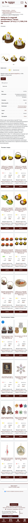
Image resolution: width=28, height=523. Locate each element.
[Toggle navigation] (3, 2)
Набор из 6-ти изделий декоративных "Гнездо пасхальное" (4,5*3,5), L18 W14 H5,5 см (7, 251)
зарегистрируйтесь (15, 73)
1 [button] (13, 64)
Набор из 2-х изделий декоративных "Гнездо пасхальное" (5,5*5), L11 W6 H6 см (7, 168)
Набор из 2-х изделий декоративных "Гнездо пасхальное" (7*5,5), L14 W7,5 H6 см (7, 209)
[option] (14, 40)
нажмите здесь (10, 513)
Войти (3, 78)
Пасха (25, 116)
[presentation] (7, 497)
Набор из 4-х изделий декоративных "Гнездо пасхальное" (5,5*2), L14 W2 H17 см (21, 293)
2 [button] (14, 64)
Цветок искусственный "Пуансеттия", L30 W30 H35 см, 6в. (21, 418)
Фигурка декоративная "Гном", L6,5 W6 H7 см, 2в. (7, 418)
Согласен (10, 516)
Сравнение (4, 86)
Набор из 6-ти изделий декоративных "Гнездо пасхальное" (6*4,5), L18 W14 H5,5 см (21, 251)
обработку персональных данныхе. (17, 491)
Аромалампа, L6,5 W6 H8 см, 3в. (21, 336)
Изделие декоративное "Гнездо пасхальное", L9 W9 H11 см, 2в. (7, 292)
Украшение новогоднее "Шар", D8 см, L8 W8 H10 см (21, 459)
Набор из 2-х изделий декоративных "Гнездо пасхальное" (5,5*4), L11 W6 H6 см (21, 209)
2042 (25, 110)
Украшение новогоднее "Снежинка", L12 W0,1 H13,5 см (21, 377)
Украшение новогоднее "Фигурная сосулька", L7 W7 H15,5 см (7, 459)
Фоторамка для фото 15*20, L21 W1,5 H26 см (7, 377)
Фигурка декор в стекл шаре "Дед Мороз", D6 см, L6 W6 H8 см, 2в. (7, 337)
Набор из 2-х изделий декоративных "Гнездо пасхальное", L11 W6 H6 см (21, 168)
